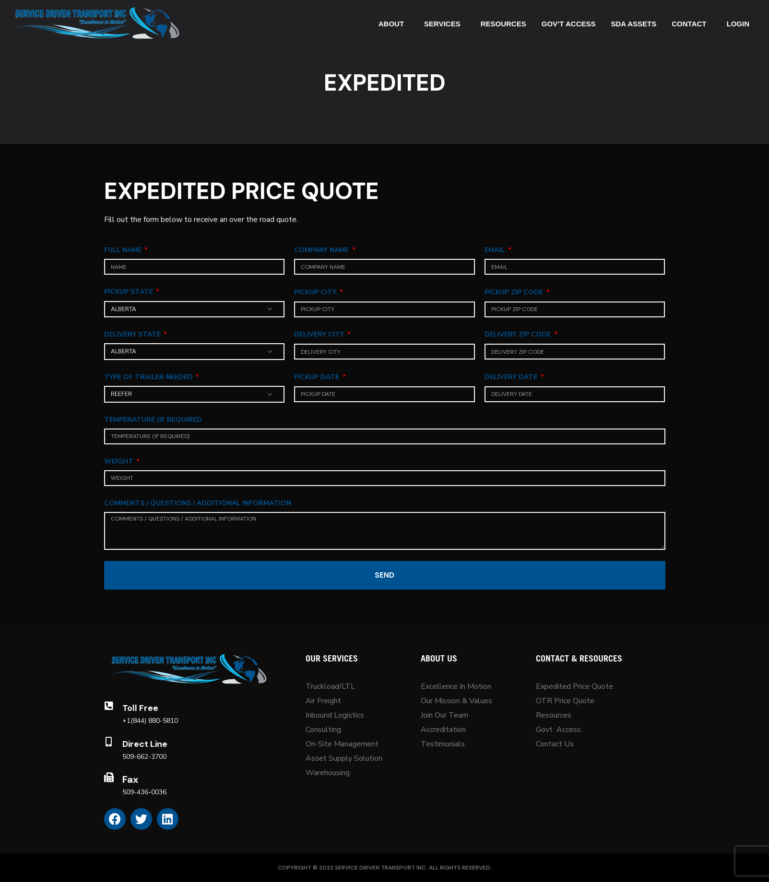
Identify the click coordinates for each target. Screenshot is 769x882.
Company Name (322, 250)
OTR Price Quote (565, 701)
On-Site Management (342, 744)
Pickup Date (317, 377)
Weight (119, 461)
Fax (130, 779)
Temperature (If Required (153, 419)
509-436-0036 (144, 792)
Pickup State (129, 291)
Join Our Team (444, 715)
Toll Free (140, 708)
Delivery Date (512, 377)
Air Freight (323, 701)
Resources (553, 715)
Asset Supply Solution (344, 758)
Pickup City (316, 292)
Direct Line (144, 744)
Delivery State (133, 334)
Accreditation (443, 729)
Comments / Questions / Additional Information (197, 503)
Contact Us (555, 744)
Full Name (123, 250)
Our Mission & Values (457, 701)
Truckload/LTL (330, 686)
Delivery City (320, 334)
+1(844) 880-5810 (150, 720)
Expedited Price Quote (574, 686)
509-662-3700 (144, 756)
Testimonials (443, 744)
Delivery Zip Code (519, 334)
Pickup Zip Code (515, 292)
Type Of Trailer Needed (149, 377)
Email (496, 250)
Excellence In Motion (456, 686)
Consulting (323, 729)
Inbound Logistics (335, 715)
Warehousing (328, 772)
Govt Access (558, 729)
